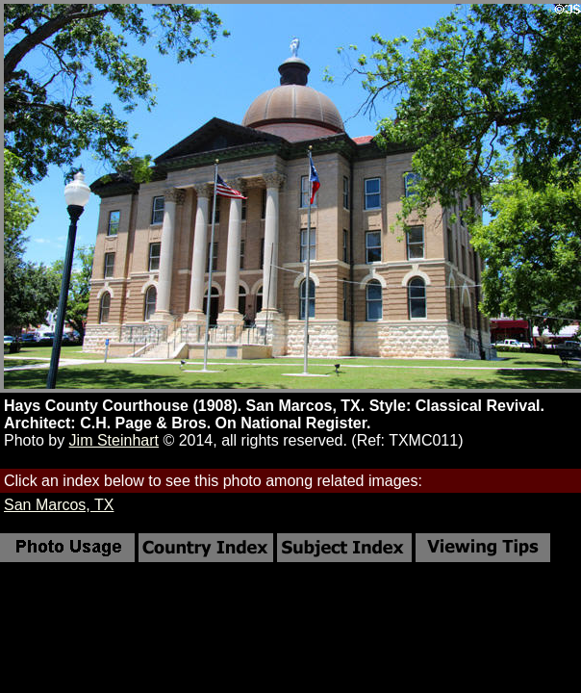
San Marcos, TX (59, 505)
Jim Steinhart (114, 440)
